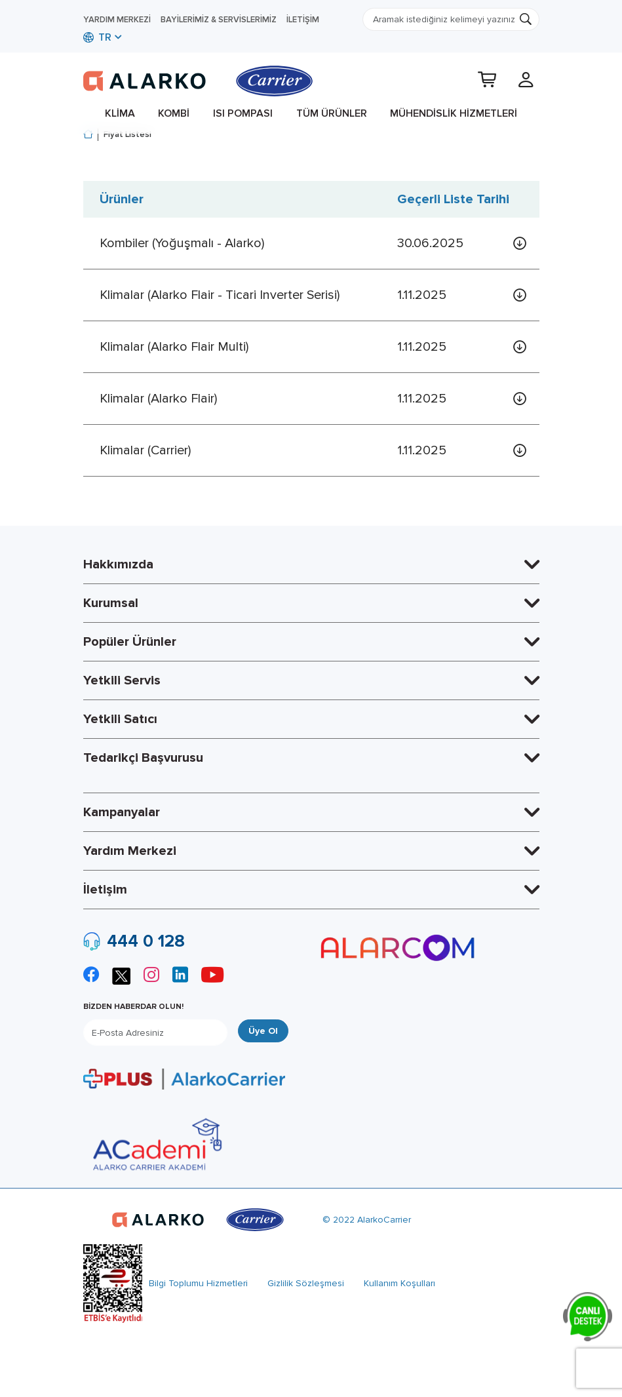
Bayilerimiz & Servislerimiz (219, 19)
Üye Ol (263, 1030)
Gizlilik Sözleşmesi (305, 1283)
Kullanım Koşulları (399, 1283)
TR (97, 37)
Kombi (173, 113)
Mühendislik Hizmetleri (453, 113)
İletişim (302, 19)
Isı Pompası (243, 113)
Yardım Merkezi (117, 19)
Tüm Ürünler (331, 113)
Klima (120, 113)
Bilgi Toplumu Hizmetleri (198, 1283)
